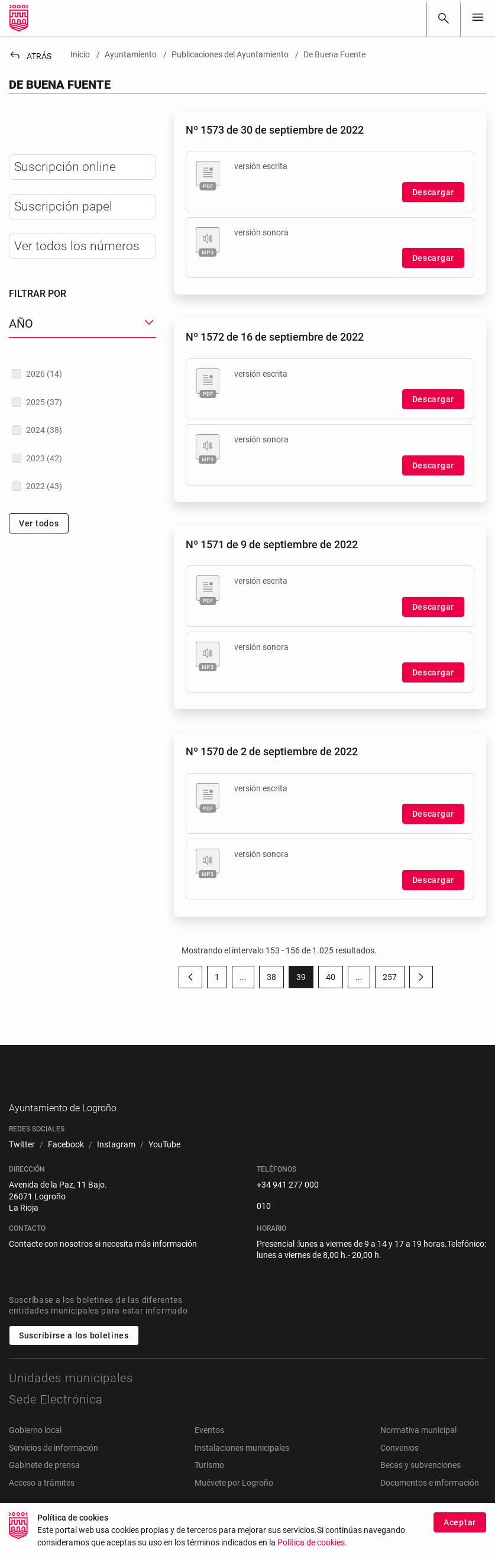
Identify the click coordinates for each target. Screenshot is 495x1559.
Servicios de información (53, 1466)
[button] (82, 415)
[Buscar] (443, 18)
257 (394, 979)
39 (304, 979)
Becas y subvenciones (420, 1484)
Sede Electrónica (56, 1418)
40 (334, 979)
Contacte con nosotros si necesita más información (103, 1262)
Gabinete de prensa (44, 1484)
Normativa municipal (418, 1448)
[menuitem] (22, 1163)
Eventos (209, 1448)
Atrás (30, 56)
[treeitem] (82, 465)
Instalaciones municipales (242, 1466)
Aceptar (460, 1528)
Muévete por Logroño (234, 1501)
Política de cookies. (312, 1549)
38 (275, 979)
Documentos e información (429, 1501)
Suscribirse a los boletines (74, 1354)
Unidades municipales (71, 1396)
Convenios (399, 1466)
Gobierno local (35, 1448)
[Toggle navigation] (478, 18)
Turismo (209, 1484)
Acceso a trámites (42, 1501)
